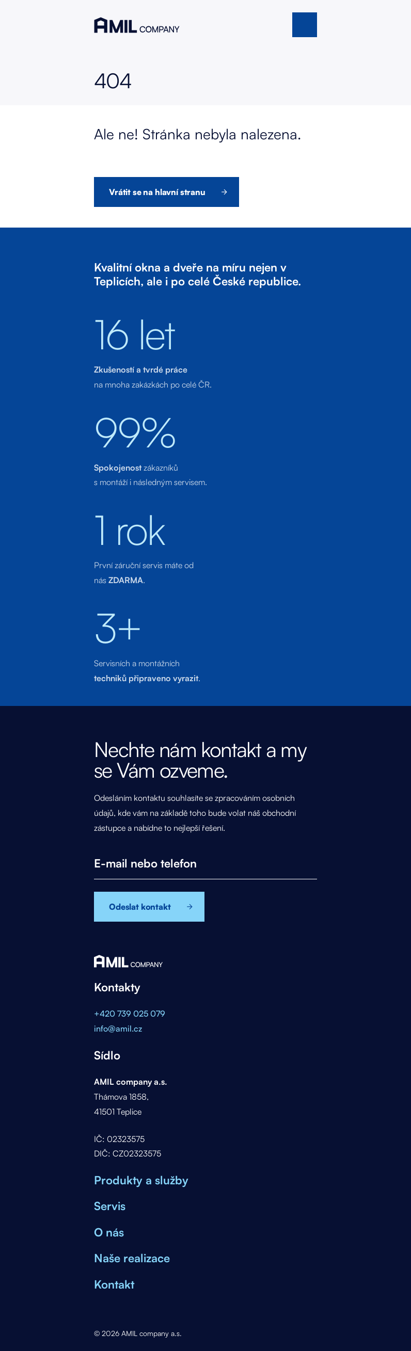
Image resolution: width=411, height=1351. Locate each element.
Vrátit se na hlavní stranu (157, 192)
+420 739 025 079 (129, 1013)
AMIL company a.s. (137, 24)
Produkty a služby (141, 1180)
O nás (109, 1232)
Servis (109, 1206)
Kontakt (114, 1284)
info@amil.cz (118, 1028)
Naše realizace (132, 1258)
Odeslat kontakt (140, 907)
